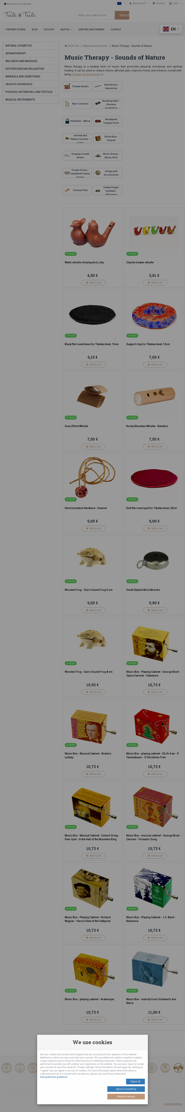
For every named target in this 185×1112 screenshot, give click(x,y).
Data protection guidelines (54, 1077)
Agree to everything (126, 1089)
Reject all (135, 1081)
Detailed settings (126, 1096)
